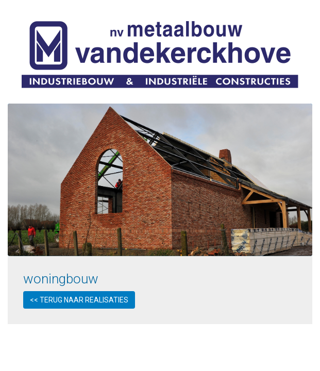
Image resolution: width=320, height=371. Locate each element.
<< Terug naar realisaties (79, 300)
